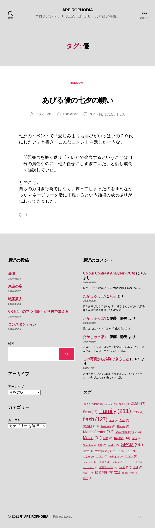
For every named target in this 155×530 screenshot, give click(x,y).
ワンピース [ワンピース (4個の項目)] (90, 469)
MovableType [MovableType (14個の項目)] (128, 434)
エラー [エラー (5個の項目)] (88, 458)
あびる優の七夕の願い (77, 100)
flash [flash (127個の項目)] (95, 421)
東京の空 (15, 288)
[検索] (66, 356)
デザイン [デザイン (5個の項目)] (116, 458)
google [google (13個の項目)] (91, 428)
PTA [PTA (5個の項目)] (102, 447)
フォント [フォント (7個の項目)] (90, 464)
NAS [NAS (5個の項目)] (136, 440)
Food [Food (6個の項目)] (124, 422)
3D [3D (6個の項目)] (86, 406)
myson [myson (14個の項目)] (122, 439)
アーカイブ (16, 388)
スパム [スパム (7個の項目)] (101, 458)
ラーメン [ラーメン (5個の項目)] (135, 464)
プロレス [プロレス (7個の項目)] (119, 464)
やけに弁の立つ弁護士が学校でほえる (38, 314)
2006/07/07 (69, 116)
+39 (47, 116)
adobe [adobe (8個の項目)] (97, 406)
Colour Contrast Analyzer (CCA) (109, 275)
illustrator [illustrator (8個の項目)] (108, 428)
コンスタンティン (22, 326)
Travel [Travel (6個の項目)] (88, 453)
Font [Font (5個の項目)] (113, 422)
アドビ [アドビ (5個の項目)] (118, 453)
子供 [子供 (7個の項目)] (137, 469)
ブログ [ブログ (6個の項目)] (104, 464)
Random (77, 84)
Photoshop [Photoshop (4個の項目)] (89, 447)
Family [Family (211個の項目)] (115, 412)
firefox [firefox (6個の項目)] (138, 414)
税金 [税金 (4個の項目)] (133, 475)
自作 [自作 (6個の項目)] (87, 480)
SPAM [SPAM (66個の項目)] (132, 446)
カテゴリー (16, 422)
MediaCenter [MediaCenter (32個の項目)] (98, 434)
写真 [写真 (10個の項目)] (125, 469)
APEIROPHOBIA (77, 10)
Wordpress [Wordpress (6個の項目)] (103, 453)
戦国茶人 (15, 301)
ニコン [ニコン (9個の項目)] (131, 458)
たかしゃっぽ (93, 298)
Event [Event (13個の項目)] (90, 413)
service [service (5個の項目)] (113, 447)
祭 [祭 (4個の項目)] (125, 475)
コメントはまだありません (108, 116)
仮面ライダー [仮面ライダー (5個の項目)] (108, 469)
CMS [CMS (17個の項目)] (138, 405)
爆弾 (11, 275)
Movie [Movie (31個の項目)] (92, 440)
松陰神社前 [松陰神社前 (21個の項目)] (107, 474)
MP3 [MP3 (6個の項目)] (107, 440)
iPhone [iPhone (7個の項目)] (123, 428)
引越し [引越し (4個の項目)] (88, 475)
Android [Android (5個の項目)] (111, 406)
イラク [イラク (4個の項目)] (130, 453)
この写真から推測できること (106, 361)
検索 (11, 345)
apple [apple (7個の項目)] (124, 406)
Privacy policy (67, 518)
